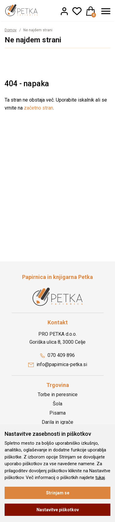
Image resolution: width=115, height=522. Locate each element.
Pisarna (57, 413)
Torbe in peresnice (58, 394)
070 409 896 (57, 355)
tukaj (100, 477)
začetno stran (38, 108)
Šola (57, 404)
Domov (11, 30)
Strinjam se (57, 492)
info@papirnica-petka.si (57, 364)
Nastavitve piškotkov (57, 509)
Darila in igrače (57, 422)
